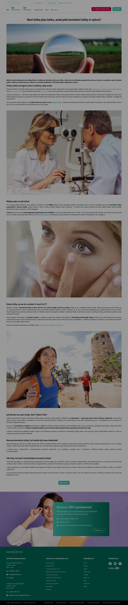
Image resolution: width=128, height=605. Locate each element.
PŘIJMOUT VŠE (85, 311)
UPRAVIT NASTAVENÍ (44, 311)
